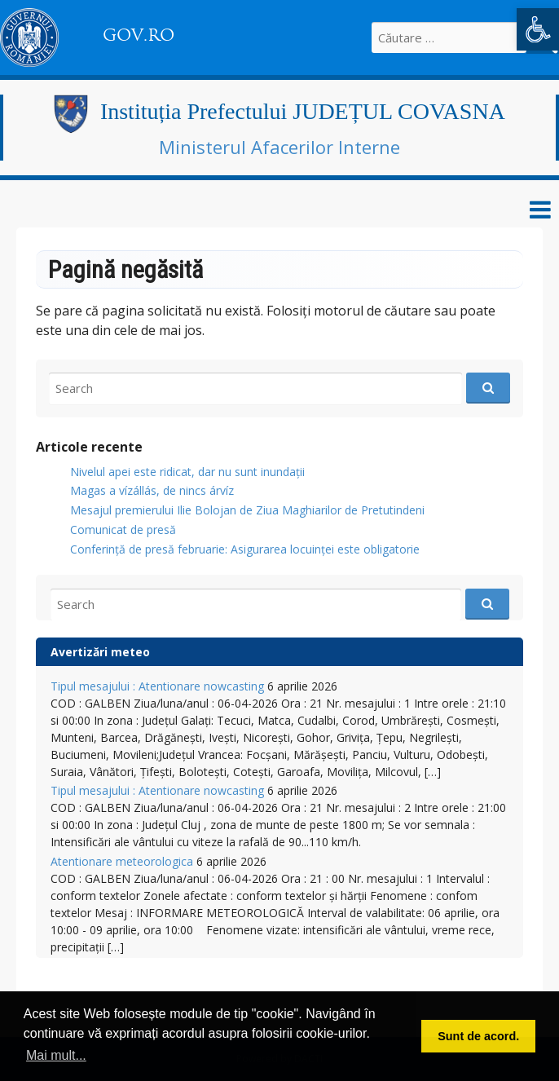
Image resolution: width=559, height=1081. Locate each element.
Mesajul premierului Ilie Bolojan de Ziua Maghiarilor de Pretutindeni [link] (247, 510)
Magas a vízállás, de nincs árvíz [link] (152, 490)
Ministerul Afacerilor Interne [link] (279, 147)
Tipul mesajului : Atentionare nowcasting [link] (157, 686)
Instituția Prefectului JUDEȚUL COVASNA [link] (302, 111)
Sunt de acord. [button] (478, 1036)
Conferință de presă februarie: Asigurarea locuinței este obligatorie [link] (245, 549)
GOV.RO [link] (138, 35)
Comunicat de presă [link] (123, 529)
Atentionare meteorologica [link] (122, 861)
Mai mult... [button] (56, 1055)
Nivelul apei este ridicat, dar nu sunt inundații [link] (187, 471)
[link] (538, 29)
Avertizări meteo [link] (100, 652)
